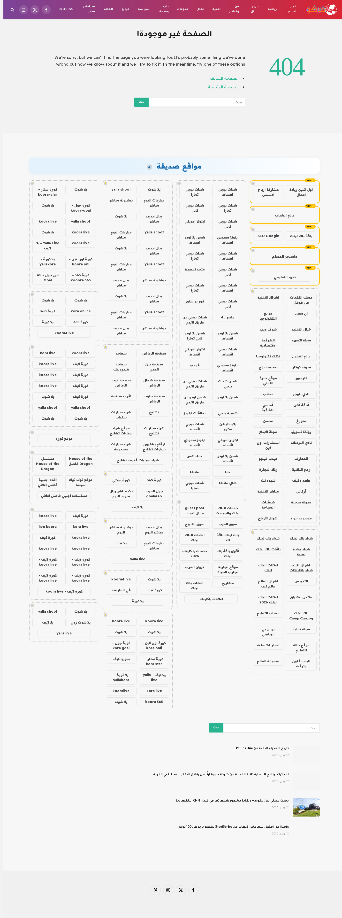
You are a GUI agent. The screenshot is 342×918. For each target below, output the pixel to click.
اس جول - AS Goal (44, 277)
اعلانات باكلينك (208, 599)
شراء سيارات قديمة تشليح (134, 460)
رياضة (269, 9)
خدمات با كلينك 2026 (191, 553)
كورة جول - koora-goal (77, 208)
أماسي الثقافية (264, 407)
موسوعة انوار (297, 518)
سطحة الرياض (151, 353)
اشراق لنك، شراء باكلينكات (297, 567)
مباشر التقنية (264, 491)
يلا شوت (150, 189)
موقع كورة (60, 438)
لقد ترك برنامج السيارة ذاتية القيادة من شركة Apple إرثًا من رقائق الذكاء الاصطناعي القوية (217, 775)
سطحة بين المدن (151, 366)
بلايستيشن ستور (224, 426)
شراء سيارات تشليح (151, 430)
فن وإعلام (231, 9)
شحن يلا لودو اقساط (191, 240)
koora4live (117, 579)
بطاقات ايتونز (191, 413)
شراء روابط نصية (297, 551)
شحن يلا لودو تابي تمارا (191, 335)
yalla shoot (117, 189)
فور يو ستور (191, 301)
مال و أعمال (251, 9)
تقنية (213, 9)
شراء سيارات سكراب (117, 414)
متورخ (298, 421)
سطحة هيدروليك (117, 366)
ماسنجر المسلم (281, 256)
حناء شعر (191, 456)
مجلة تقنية (298, 629)
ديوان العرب (191, 567)
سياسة (140, 9)
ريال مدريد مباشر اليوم (151, 529)
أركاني (298, 491)
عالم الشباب (281, 215)
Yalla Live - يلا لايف (44, 245)
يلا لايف (134, 507)
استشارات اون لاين (264, 445)
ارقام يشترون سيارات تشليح (150, 446)
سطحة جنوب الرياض (150, 398)
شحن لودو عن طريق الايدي (191, 399)
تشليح (151, 412)
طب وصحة (161, 9)
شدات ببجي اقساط (224, 192)
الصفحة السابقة (220, 78)
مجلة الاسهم (298, 340)
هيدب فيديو (264, 458)
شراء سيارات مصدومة (117, 446)
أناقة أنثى (298, 405)
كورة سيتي (117, 480)
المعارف (298, 458)
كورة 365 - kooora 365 (77, 277)
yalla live (134, 559)
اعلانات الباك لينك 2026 (265, 599)
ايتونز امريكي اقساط (191, 351)
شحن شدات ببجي (224, 383)
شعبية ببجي (224, 413)
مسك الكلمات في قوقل (298, 300)
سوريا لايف (117, 659)
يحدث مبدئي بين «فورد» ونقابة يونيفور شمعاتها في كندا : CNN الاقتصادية (228, 801)
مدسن (265, 421)
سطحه (117, 353)
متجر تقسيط (191, 269)
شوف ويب (264, 329)
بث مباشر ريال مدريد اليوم (117, 493)
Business (62, 9)
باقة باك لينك (298, 236)
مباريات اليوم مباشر (150, 203)
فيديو (122, 9)
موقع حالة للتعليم (297, 647)
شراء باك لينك (297, 538)
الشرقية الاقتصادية (265, 342)
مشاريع (224, 583)
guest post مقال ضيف (191, 510)
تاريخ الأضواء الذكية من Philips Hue (259, 748)
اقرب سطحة (117, 396)
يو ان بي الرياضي (264, 631)
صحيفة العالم (264, 661)
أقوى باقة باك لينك (224, 553)
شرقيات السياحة (264, 504)
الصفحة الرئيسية (220, 86)
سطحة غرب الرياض (117, 382)
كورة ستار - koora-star (44, 192)
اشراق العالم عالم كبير (265, 583)
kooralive (117, 691)
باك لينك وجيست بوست (298, 615)
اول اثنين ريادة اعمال (297, 192)
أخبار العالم (289, 9)
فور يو (191, 365)
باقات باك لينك (264, 549)
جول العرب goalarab (151, 493)
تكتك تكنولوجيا (265, 356)
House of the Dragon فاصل (77, 461)
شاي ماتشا (224, 483)
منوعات (179, 9)
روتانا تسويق (298, 432)
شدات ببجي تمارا (191, 192)
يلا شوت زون (77, 622)
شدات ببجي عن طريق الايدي (191, 319)
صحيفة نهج (264, 367)
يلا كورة (134, 601)
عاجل (197, 9)
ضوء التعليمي (281, 277)
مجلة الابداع (265, 432)
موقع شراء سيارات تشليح (117, 430)
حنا (224, 472)
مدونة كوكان (298, 367)
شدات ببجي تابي (191, 208)
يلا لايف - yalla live (150, 677)
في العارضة (117, 590)
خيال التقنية (298, 329)
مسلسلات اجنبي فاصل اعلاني (61, 496)
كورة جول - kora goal (118, 645)
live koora (44, 527)
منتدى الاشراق (298, 597)
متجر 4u (224, 317)
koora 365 (151, 702)
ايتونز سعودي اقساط (224, 240)
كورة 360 (44, 311)
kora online (77, 311)
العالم (105, 9)
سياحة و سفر (85, 9)
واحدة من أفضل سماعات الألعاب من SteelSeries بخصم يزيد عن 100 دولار (230, 827)
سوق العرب (224, 524)
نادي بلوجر (297, 394)
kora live (151, 691)
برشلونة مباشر (117, 200)
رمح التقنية (298, 469)
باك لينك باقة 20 (224, 537)
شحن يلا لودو (224, 397)
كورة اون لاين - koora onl (77, 261)
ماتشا (191, 472)
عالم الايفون (298, 356)
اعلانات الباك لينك (265, 567)
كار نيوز (298, 378)
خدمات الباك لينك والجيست (224, 510)
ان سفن (297, 313)
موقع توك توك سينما (77, 482)
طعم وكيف (298, 480)
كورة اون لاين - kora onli (150, 645)
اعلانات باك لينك (191, 585)
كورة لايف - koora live (77, 562)
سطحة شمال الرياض (150, 382)
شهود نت (265, 480)
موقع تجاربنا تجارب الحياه (224, 569)
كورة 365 (151, 480)
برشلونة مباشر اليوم (117, 529)
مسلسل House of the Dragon (44, 463)
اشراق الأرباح (265, 518)
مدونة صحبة (298, 502)
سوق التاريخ (191, 524)
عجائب (264, 394)
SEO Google (265, 236)
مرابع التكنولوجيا (264, 316)
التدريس (297, 581)
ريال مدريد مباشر (150, 219)
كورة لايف (151, 590)
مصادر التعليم (264, 613)
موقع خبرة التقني (265, 380)
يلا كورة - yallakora (118, 677)
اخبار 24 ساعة (264, 645)
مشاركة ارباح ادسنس (264, 192)
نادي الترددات (297, 442)
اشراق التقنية (264, 297)
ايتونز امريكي (191, 221)
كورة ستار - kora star (150, 661)
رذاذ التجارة (265, 469)
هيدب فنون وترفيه (298, 663)
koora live (151, 621)
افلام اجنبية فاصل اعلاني (44, 482)
